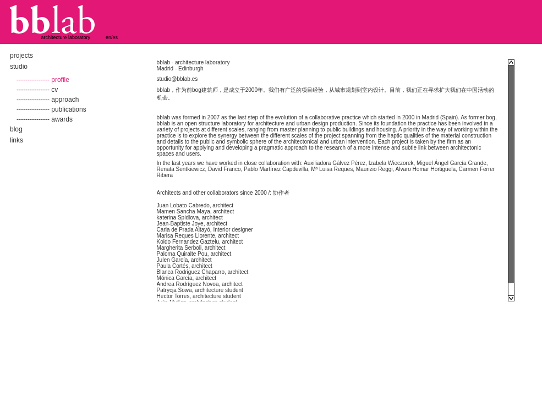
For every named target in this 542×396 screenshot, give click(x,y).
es (115, 37)
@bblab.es (184, 79)
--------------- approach (48, 99)
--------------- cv (37, 90)
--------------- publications (51, 109)
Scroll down (511, 298)
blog (16, 129)
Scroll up (511, 62)
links (16, 140)
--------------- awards (45, 119)
